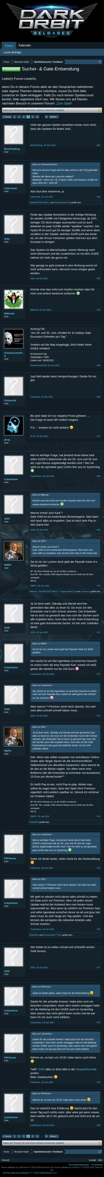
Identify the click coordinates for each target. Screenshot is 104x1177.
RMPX (7, 564)
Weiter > (54, 117)
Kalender (25, 45)
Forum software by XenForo (27, 1167)
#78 (98, 1022)
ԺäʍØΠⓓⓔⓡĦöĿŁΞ (40, 202)
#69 (98, 530)
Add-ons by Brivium (30, 1173)
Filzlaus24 (10, 400)
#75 (98, 868)
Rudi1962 (34, 822)
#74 (98, 816)
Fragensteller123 (68, 591)
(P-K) (7, 439)
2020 (7, 518)
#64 (98, 310)
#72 (98, 674)
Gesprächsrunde (86, 1069)
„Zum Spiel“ (64, 103)
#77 (98, 967)
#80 (98, 1125)
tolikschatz (10, 188)
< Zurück (7, 117)
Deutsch (6, 1160)
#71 (98, 632)
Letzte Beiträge (12, 52)
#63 (98, 278)
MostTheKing (12, 148)
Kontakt (92, 1160)
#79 (98, 1082)
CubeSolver (11, 479)
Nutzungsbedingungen (78, 1164)
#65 (98, 365)
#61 (98, 145)
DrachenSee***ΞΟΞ (52, 935)
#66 (98, 397)
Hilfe (100, 1160)
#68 (98, 476)
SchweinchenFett (63, 202)
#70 (98, 586)
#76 (98, 929)
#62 (98, 197)
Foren (9, 45)
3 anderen (85, 591)
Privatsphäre (97, 1164)
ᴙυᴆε (7, 238)
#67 (98, 436)
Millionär (9, 313)
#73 (98, 716)
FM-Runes (10, 858)
